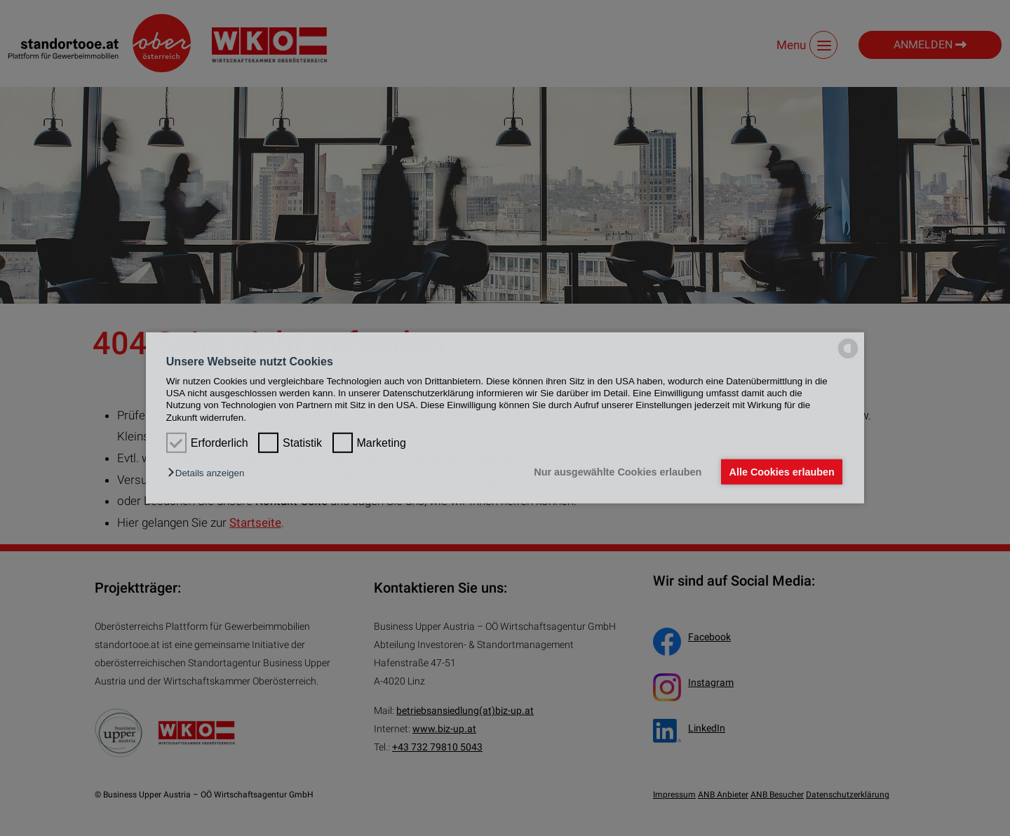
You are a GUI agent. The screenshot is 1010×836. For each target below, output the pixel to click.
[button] (209, 473)
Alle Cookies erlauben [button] (781, 472)
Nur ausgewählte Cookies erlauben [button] (617, 472)
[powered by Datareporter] (848, 357)
